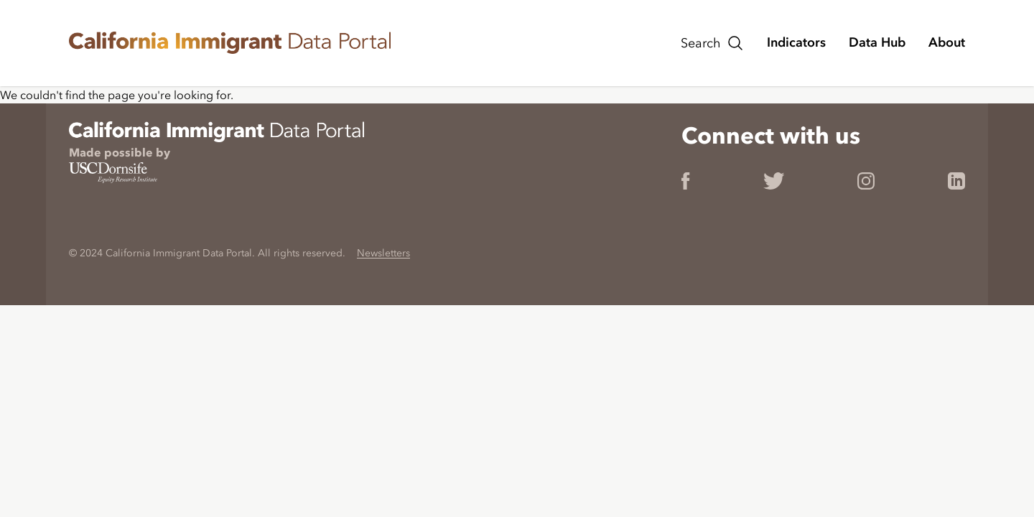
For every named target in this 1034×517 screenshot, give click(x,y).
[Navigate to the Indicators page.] (796, 42)
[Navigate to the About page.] (946, 42)
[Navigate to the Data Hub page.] (877, 42)
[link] (363, 43)
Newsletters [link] (383, 253)
